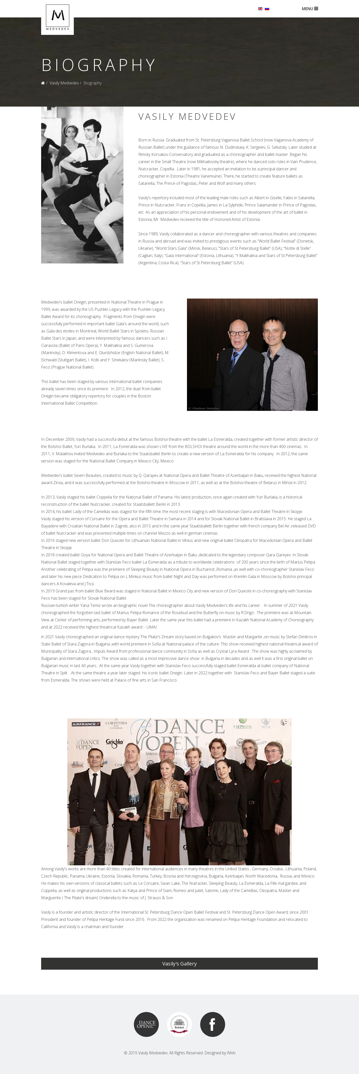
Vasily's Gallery (179, 963)
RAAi (231, 1053)
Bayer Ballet (136, 620)
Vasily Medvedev (64, 83)
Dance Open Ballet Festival (195, 912)
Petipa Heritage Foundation (254, 919)
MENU (310, 8)
